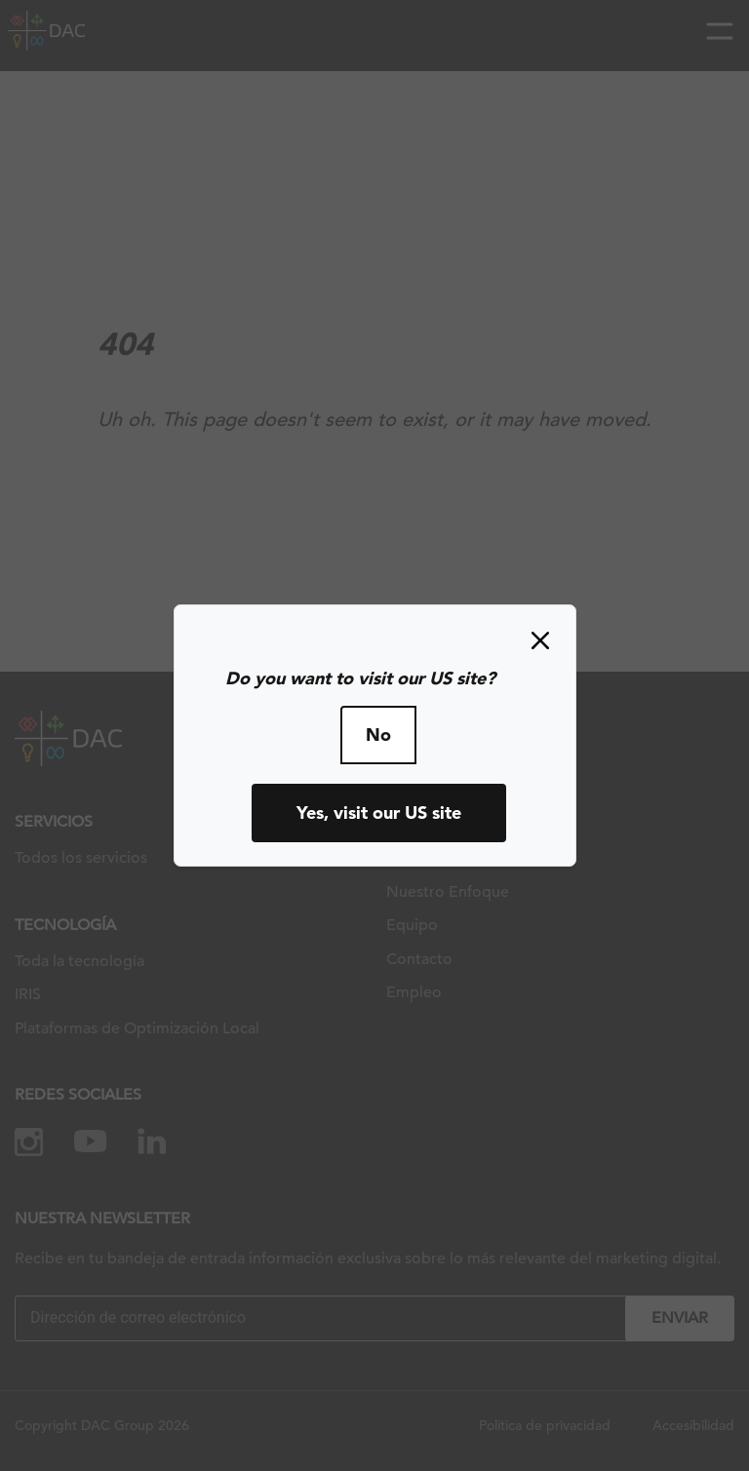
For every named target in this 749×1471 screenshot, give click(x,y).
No (378, 734)
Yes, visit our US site (378, 812)
